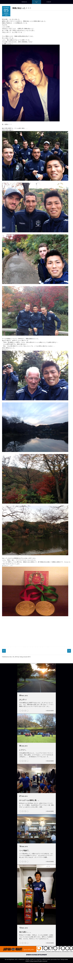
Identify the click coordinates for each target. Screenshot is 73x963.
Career (48, 2)
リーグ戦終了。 (24, 850)
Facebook (23, 711)
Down (36, 2)
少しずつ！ (23, 700)
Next (69, 651)
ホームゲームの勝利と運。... (29, 800)
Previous (4, 651)
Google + (25, 711)
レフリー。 (23, 750)
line (27, 711)
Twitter (20, 711)
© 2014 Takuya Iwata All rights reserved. (36, 961)
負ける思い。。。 (25, 932)
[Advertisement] (36, 632)
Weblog (24, 2)
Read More (50, 710)
